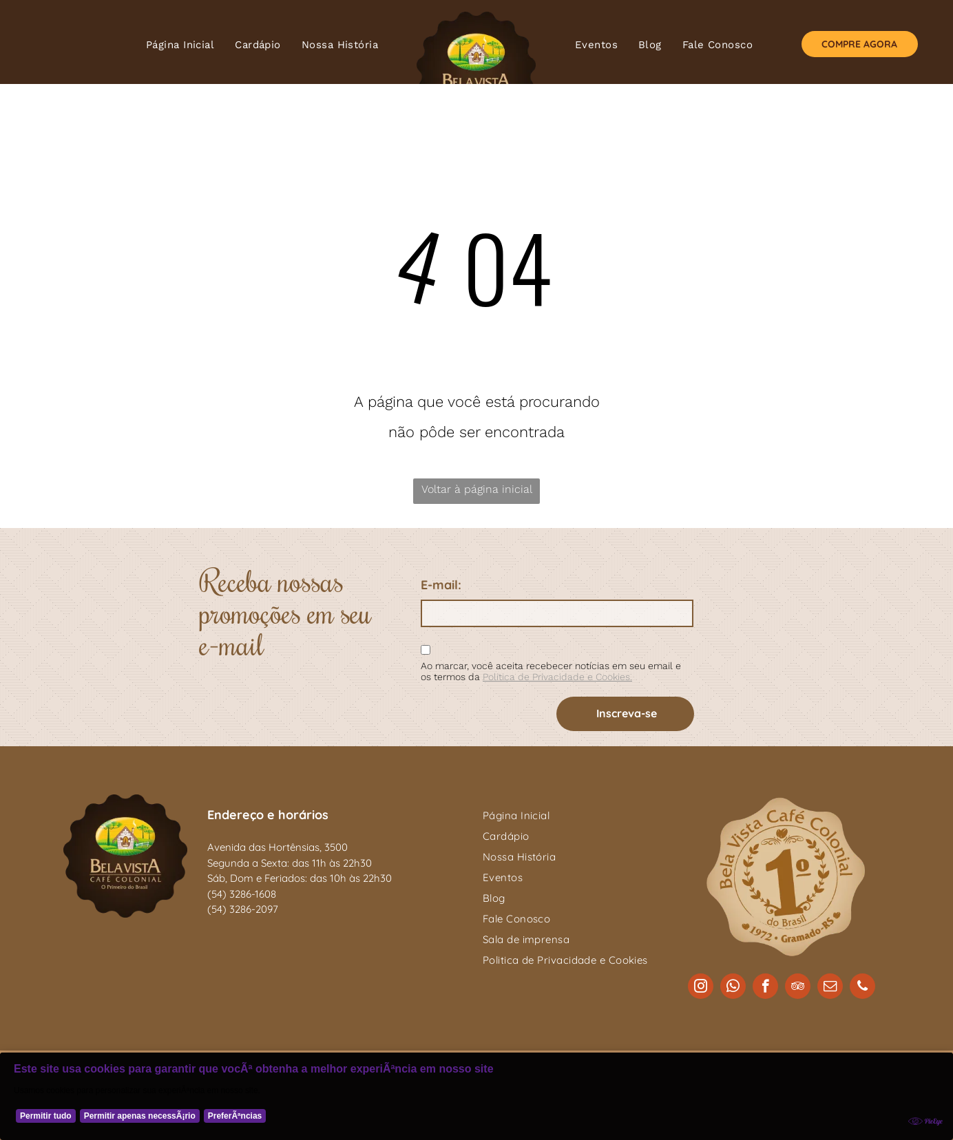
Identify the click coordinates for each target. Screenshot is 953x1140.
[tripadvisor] (797, 987)
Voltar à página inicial (476, 489)
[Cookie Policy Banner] (476, 1096)
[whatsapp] (733, 987)
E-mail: (441, 585)
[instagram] (700, 987)
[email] (830, 987)
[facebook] (765, 987)
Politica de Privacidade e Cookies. (557, 676)
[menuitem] (180, 44)
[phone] (862, 987)
